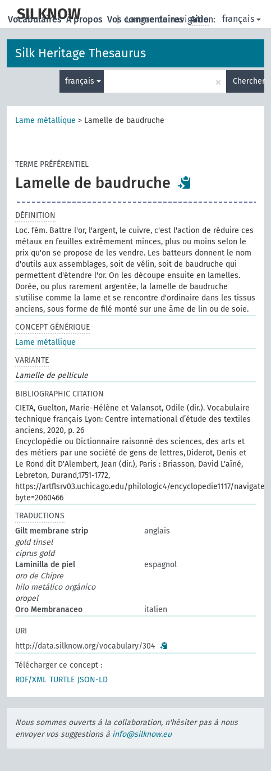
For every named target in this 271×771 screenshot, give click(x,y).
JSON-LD (92, 680)
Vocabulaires (36, 19)
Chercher (248, 81)
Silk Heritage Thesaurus (80, 53)
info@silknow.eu (142, 734)
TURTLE (62, 680)
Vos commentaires (146, 19)
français (241, 18)
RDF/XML (31, 680)
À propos (85, 19)
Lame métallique (45, 120)
